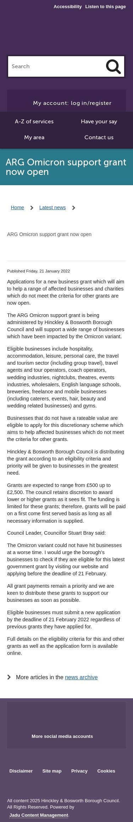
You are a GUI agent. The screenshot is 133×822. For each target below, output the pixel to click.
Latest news (52, 207)
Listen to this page (105, 6)
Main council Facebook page (52, 715)
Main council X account (75, 715)
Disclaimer (21, 771)
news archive (81, 677)
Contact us (98, 137)
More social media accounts (62, 736)
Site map (51, 771)
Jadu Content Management (38, 815)
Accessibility (68, 6)
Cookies (106, 771)
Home (17, 207)
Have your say (99, 121)
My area (34, 137)
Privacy (79, 771)
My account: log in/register (72, 103)
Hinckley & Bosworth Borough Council (67, 34)
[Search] (113, 66)
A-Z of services (34, 121)
